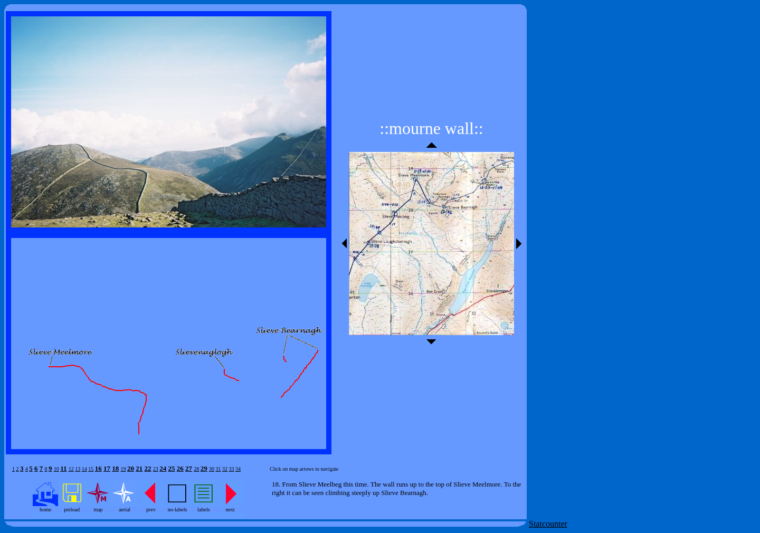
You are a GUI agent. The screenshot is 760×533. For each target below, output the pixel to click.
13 (77, 469)
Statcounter (548, 523)
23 (155, 469)
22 (148, 468)
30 (211, 469)
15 (90, 469)
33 (231, 469)
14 (84, 469)
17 (106, 468)
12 (71, 469)
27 (188, 468)
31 (218, 469)
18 (115, 468)
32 (224, 469)
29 (204, 468)
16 (98, 468)
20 (130, 468)
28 (196, 469)
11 (63, 468)
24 (162, 468)
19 (123, 469)
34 (238, 469)
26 (180, 468)
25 (171, 468)
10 (56, 469)
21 (139, 468)
